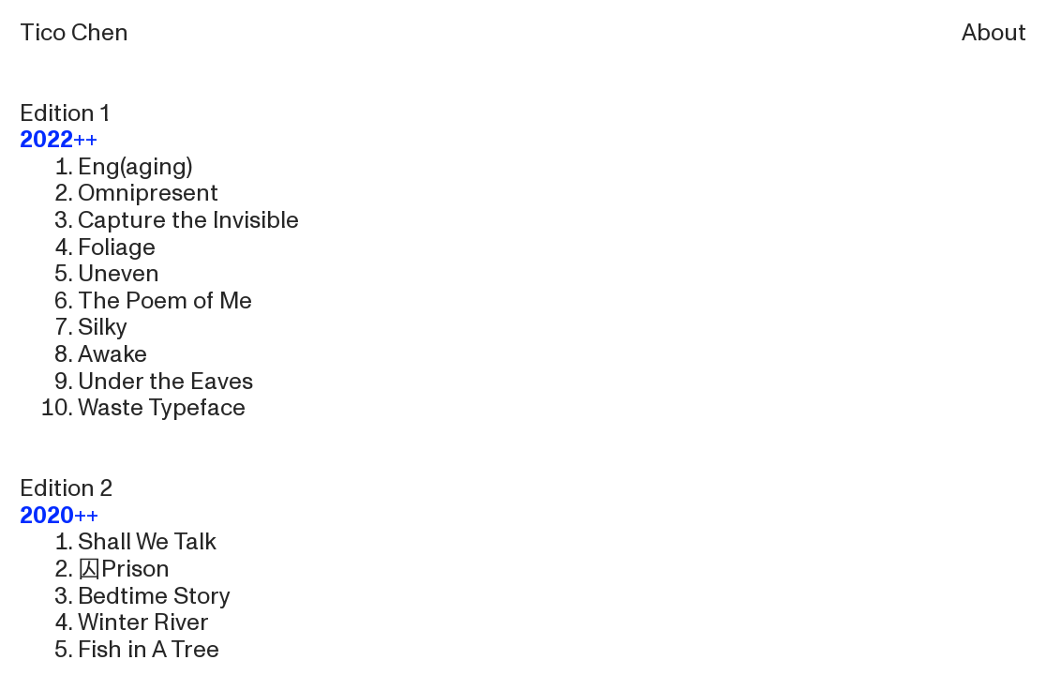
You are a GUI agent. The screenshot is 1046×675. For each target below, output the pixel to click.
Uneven (118, 274)
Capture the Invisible (188, 220)
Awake (112, 354)
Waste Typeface (162, 408)
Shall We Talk (147, 542)
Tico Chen (74, 33)
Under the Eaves (165, 382)
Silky (102, 327)
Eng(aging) (135, 167)
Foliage (117, 247)
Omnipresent (148, 193)
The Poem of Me (165, 301)
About (994, 33)
